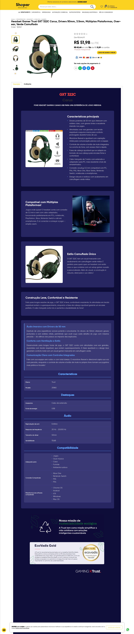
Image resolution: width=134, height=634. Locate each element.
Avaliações (27, 84)
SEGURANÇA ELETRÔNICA (89, 12)
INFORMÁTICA (36, 12)
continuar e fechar (114, 627)
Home (13, 19)
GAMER (44, 19)
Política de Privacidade (22, 628)
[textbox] (67, 7)
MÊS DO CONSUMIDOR (106, 12)
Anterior (16, 33)
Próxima (15, 73)
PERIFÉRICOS (20, 19)
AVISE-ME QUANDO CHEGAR (106, 52)
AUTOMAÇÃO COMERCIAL (60, 12)
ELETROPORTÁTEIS (74, 12)
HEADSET (30, 19)
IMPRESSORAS (46, 12)
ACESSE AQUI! (82, 2)
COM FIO (37, 19)
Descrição (16, 84)
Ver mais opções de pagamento (87, 63)
